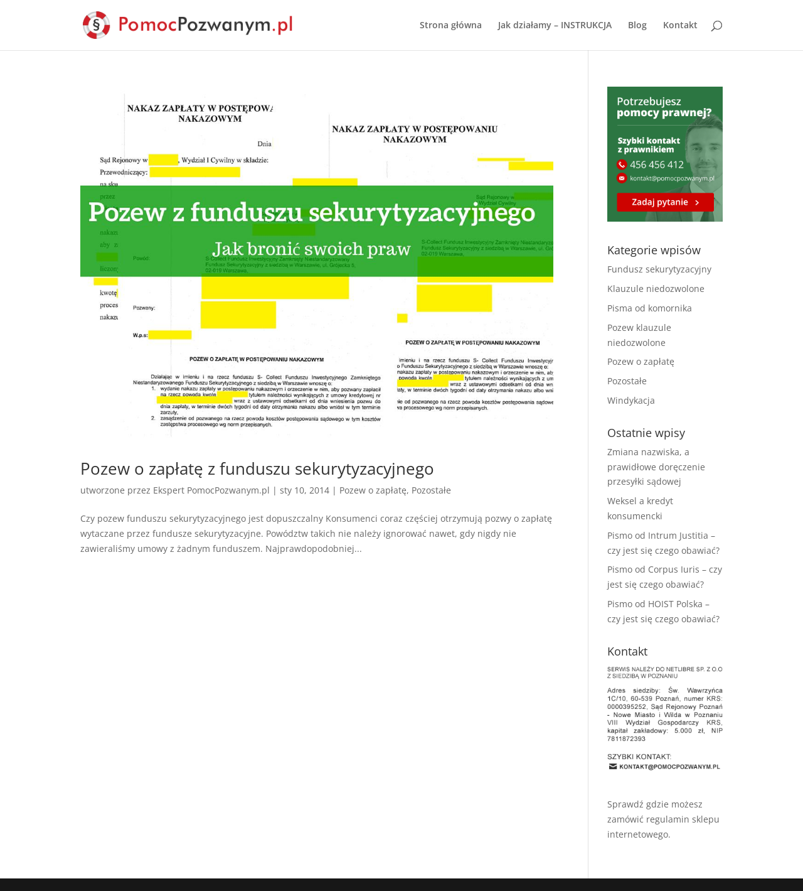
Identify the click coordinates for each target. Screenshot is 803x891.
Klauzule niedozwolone (656, 288)
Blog (637, 26)
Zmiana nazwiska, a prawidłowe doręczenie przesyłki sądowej (656, 467)
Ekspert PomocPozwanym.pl (211, 490)
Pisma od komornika (649, 308)
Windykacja (631, 400)
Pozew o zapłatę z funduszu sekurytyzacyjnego (257, 468)
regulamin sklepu (683, 819)
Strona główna (451, 26)
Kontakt (680, 26)
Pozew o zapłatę (373, 490)
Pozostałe (431, 490)
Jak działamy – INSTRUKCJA (555, 26)
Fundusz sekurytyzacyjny (659, 269)
